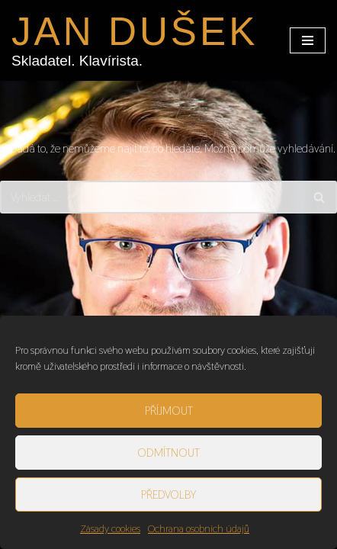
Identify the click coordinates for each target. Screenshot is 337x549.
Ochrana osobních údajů (198, 528)
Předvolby (168, 494)
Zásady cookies (110, 528)
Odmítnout (168, 452)
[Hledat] (151, 197)
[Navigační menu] (308, 40)
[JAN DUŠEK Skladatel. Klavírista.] (134, 40)
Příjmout (169, 410)
